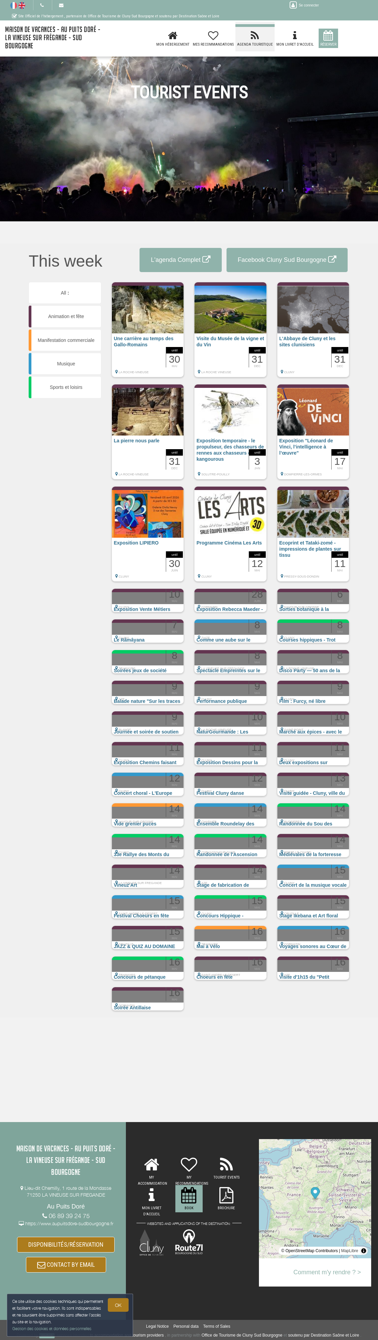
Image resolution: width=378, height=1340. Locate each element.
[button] (147, 333)
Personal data (186, 1326)
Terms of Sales (216, 1326)
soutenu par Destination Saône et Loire (323, 1335)
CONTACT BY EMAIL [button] (66, 1264)
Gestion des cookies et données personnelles (51, 1328)
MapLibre (349, 1250)
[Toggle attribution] (364, 1251)
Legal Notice (157, 1326)
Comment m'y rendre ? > (327, 1272)
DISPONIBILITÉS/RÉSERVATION (65, 1244)
